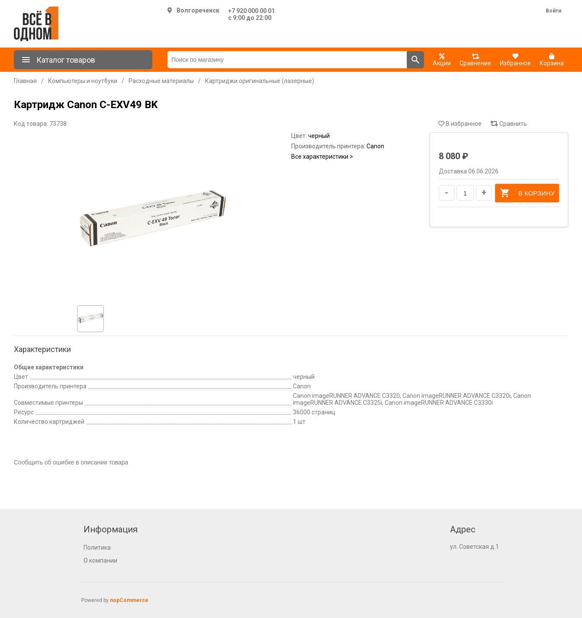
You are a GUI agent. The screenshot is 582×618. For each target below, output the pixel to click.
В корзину (527, 193)
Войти (553, 11)
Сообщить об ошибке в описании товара (71, 462)
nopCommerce (129, 600)
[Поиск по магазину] (287, 59)
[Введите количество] (465, 193)
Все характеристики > (322, 156)
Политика (97, 547)
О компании (100, 560)
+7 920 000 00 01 (251, 10)
